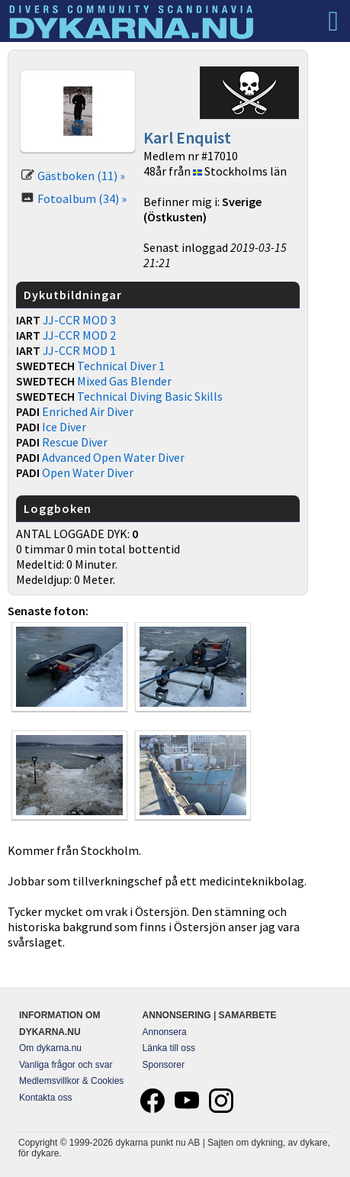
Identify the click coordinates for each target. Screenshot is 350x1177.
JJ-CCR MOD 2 (79, 335)
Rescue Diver (75, 442)
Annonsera (165, 1032)
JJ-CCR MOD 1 (79, 350)
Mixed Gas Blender (124, 381)
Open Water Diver (87, 472)
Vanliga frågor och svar (66, 1064)
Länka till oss (169, 1048)
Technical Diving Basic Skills (150, 396)
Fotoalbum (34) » (82, 198)
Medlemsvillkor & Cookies (71, 1080)
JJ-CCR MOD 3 (79, 319)
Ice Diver (64, 426)
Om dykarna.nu (50, 1048)
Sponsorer (164, 1064)
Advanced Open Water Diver (113, 457)
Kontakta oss (45, 1097)
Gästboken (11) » (81, 175)
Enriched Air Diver (87, 411)
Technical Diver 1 (121, 365)
